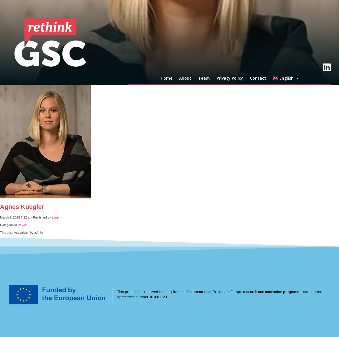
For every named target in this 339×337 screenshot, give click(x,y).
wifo (25, 225)
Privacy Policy (230, 78)
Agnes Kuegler (22, 206)
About (185, 78)
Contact (258, 78)
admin (56, 217)
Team (204, 78)
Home (166, 78)
